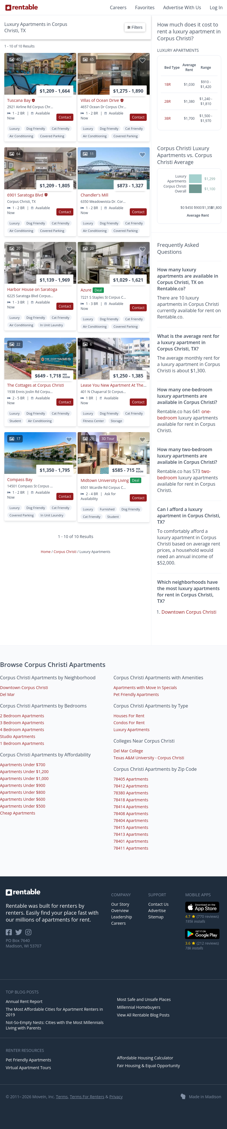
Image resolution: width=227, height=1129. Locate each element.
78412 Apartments (131, 786)
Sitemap (155, 917)
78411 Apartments (131, 848)
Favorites (145, 7)
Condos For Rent (129, 722)
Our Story (120, 904)
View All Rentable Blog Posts (143, 1015)
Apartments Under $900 (22, 785)
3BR (167, 118)
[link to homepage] (55, 892)
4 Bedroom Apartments (22, 729)
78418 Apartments (131, 799)
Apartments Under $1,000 (24, 778)
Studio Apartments (17, 736)
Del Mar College (128, 751)
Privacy (116, 1096)
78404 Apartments (131, 820)
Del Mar (7, 694)
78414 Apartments (131, 806)
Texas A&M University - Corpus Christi (149, 757)
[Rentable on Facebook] (10, 934)
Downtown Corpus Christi (188, 612)
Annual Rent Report (24, 1001)
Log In (216, 7)
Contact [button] (65, 117)
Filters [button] (134, 27)
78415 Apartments (131, 827)
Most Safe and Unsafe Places (144, 999)
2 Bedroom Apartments (22, 715)
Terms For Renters (87, 1096)
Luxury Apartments (132, 729)
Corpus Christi (65, 551)
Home (46, 551)
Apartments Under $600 (22, 799)
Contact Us (158, 904)
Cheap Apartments (17, 813)
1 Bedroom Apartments (22, 743)
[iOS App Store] (202, 911)
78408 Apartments (131, 813)
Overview (120, 910)
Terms (62, 1096)
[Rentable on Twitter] (20, 934)
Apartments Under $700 (22, 764)
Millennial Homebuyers (138, 1007)
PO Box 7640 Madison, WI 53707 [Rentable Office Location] (23, 943)
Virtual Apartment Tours (28, 1067)
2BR (167, 101)
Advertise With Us (182, 7)
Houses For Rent (129, 715)
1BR (167, 84)
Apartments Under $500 (22, 806)
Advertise (157, 910)
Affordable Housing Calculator (145, 1058)
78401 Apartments (131, 841)
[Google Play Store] (202, 938)
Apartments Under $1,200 (24, 771)
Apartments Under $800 (22, 792)
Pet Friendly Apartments (136, 694)
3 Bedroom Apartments (22, 722)
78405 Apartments (131, 779)
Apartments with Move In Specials (145, 687)
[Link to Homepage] (21, 7)
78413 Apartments (131, 834)
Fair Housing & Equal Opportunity (148, 1065)
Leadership (121, 917)
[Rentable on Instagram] (29, 934)
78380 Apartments (131, 793)
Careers (118, 7)
